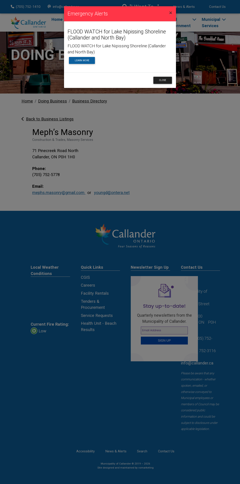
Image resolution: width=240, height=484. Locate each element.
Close (162, 80)
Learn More (82, 60)
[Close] (170, 13)
